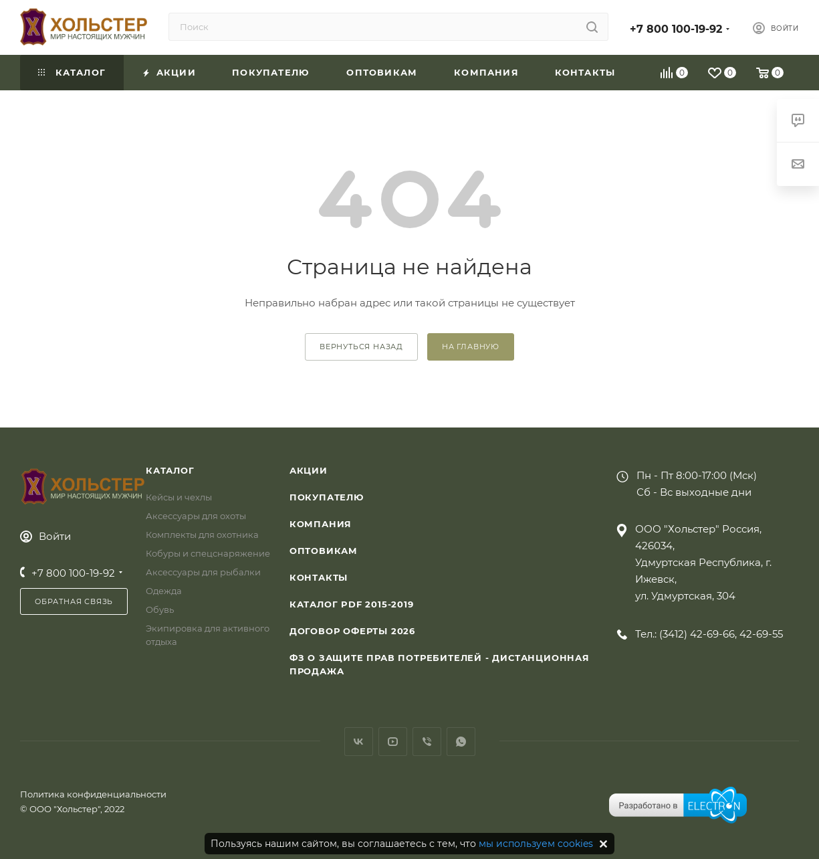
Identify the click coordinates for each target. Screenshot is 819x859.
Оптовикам (323, 550)
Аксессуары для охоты (196, 515)
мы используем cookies (536, 844)
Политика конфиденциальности (93, 794)
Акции (308, 470)
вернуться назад (361, 346)
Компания (320, 523)
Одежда (164, 590)
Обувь (160, 609)
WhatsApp (461, 741)
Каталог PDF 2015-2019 (351, 604)
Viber (427, 741)
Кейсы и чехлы (179, 497)
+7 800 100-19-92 (676, 29)
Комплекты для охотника (202, 534)
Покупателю (326, 497)
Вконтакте (358, 741)
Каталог (170, 470)
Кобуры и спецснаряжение (208, 553)
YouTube (392, 741)
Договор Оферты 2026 (352, 631)
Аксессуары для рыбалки (203, 572)
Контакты (318, 577)
